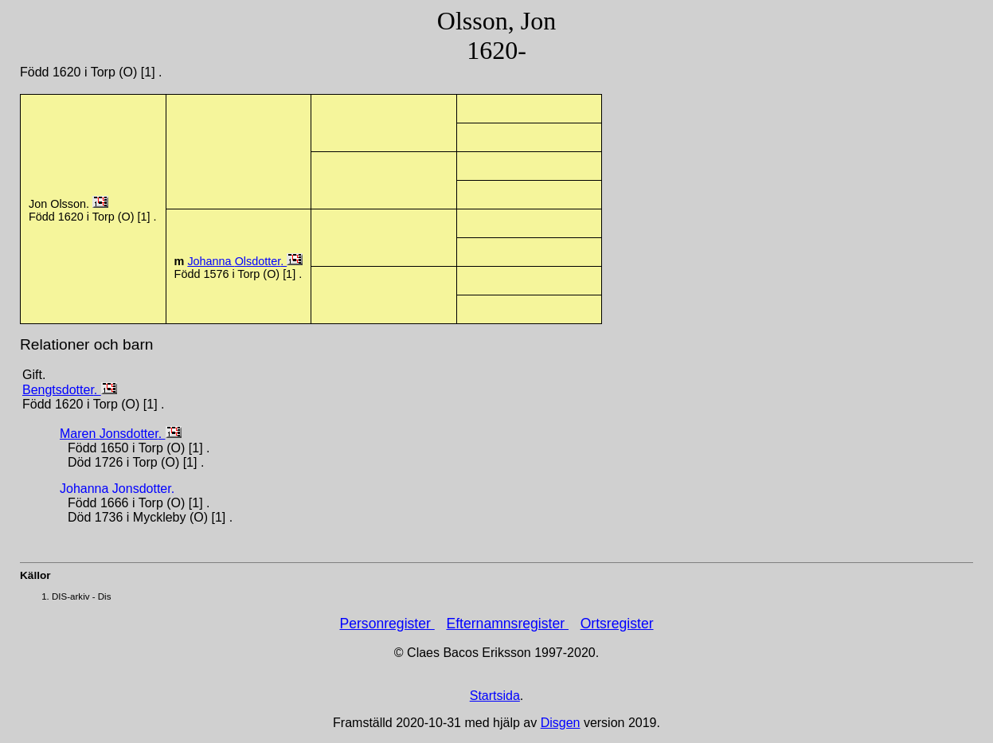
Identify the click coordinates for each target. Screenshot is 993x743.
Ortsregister (617, 624)
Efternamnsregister (507, 624)
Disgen (561, 722)
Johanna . (237, 261)
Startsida (495, 695)
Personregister (386, 624)
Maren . (113, 433)
